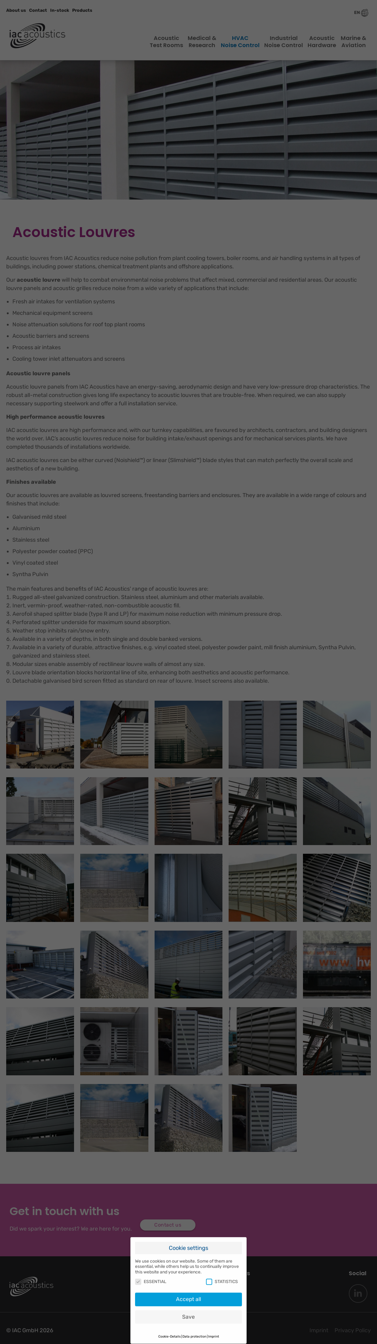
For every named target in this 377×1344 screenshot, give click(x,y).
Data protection (194, 1330)
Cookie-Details (169, 1330)
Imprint (213, 1330)
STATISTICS (222, 1275)
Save (188, 1310)
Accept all (188, 1292)
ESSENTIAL (150, 1275)
